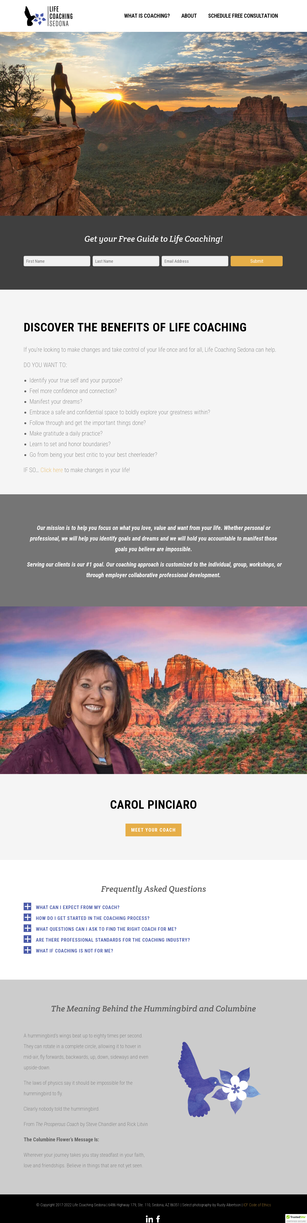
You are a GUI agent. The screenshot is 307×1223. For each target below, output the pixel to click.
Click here (51, 470)
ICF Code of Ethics (257, 1205)
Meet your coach (153, 830)
